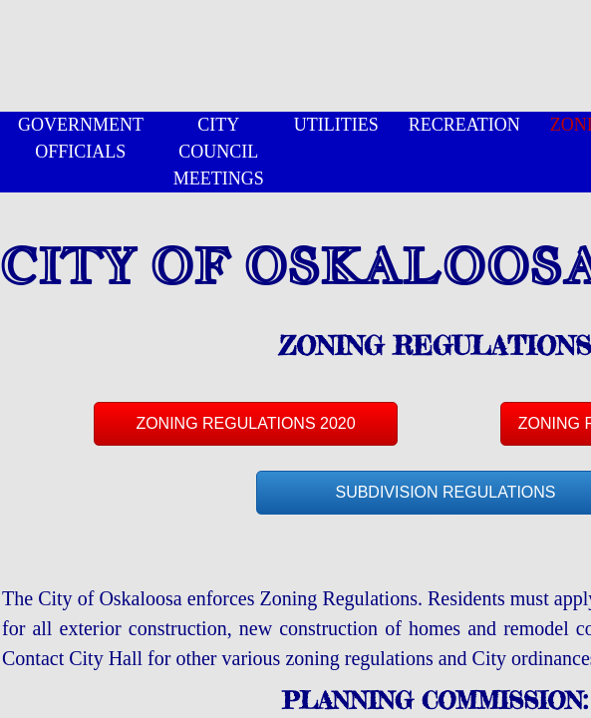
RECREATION (464, 125)
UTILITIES (336, 125)
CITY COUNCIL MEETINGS (218, 151)
